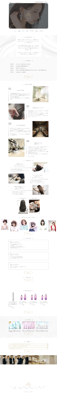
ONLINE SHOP (14, 388)
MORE (13, 307)
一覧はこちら (28, 76)
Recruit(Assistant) (20, 388)
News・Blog (32, 388)
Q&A (36, 388)
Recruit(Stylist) (26, 388)
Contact (40, 388)
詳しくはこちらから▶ (31, 156)
